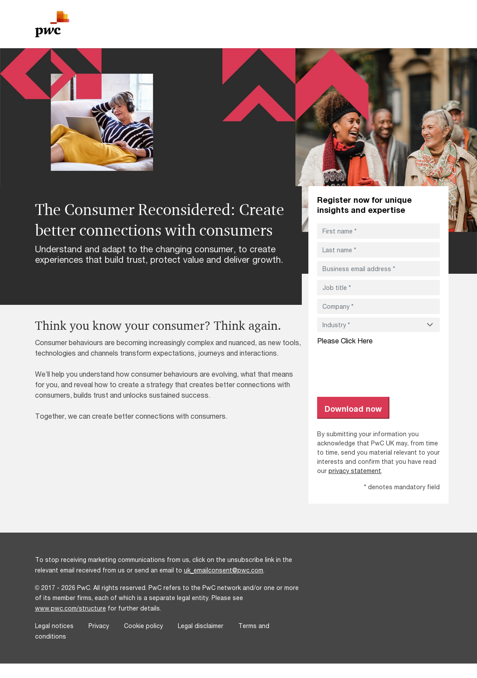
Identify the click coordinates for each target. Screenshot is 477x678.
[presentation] (383, 367)
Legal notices (54, 625)
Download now (353, 408)
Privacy (98, 625)
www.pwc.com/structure (70, 608)
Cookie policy (143, 625)
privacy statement (355, 470)
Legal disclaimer (200, 625)
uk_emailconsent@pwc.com (224, 570)
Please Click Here (345, 340)
